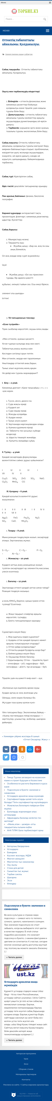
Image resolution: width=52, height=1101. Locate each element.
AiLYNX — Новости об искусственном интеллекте (29, 1095)
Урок (26, 1059)
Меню (3, 3)
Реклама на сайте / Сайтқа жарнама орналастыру (26, 1085)
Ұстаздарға (12, 849)
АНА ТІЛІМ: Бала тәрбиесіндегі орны (25, 830)
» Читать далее (14, 957)
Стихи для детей (15, 868)
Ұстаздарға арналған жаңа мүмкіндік (25, 796)
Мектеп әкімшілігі (15, 859)
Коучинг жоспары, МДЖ (19, 855)
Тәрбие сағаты (14, 874)
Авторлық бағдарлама (18, 846)
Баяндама (12, 852)
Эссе (9, 880)
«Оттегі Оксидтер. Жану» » (36, 739)
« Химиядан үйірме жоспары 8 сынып (20, 736)
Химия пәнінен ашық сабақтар (19, 54)
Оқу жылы (12, 865)
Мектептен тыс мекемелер (20, 862)
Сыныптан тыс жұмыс (18, 871)
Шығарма (12, 877)
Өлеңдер (11, 883)
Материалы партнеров (26, 1074)
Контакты (26, 1080)
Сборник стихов (26, 1069)
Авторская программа (26, 1054)
